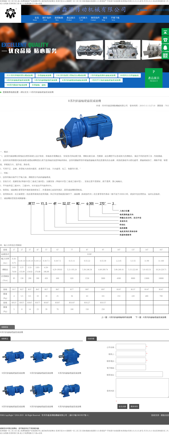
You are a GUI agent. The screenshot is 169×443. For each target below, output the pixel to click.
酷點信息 (165, 410)
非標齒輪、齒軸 (39, 85)
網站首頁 (24, 92)
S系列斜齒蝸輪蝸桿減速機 (45, 80)
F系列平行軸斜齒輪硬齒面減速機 (106, 80)
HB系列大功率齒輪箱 (129, 75)
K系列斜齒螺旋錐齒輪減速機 (74, 80)
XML (2, 410)
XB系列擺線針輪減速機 (17, 85)
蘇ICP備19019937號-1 (79, 410)
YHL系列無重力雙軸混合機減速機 (71, 75)
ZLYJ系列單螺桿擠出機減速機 (20, 75)
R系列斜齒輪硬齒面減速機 (18, 80)
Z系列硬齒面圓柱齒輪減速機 (103, 75)
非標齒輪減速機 (44, 75)
